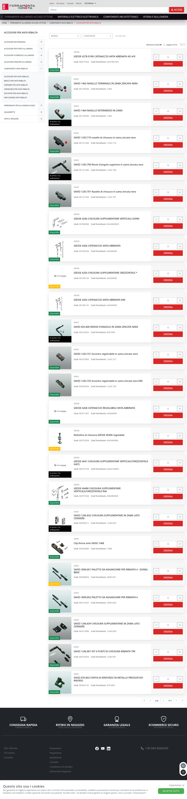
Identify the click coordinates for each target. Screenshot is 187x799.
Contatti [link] (70, 3)
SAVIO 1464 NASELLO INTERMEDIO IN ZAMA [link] (98, 110)
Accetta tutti (171, 791)
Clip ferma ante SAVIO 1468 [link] (89, 543)
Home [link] (4, 23)
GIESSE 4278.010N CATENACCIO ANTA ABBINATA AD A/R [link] (104, 56)
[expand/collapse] (41, 42)
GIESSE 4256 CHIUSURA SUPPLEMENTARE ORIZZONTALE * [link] (105, 272)
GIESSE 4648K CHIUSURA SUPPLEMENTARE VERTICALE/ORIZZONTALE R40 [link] (97, 490)
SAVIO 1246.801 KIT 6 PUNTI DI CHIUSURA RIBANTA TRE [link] (104, 651)
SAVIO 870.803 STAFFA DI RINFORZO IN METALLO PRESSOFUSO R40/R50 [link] (108, 679)
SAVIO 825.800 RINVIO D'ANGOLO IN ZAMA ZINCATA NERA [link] (106, 327)
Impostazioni (176, 785)
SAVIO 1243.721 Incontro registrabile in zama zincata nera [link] (106, 354)
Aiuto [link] (52, 3)
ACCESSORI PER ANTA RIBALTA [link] (88, 23)
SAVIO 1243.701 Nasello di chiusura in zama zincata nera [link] (105, 191)
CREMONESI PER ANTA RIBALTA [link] (17, 89)
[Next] (176, 700)
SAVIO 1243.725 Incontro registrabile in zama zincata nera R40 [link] (108, 381)
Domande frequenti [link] (60, 771)
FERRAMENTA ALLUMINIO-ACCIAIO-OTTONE (29, 16)
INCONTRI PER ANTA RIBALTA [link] (16, 93)
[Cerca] (108, 9)
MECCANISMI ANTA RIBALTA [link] (15, 97)
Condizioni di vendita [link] (61, 766)
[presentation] (2, 17)
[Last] (182, 700)
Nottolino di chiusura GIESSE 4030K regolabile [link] (99, 435)
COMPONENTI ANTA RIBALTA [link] (61, 23)
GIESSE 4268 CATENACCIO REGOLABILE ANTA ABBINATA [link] (104, 408)
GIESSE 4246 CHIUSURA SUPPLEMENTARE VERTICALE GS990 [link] (106, 218)
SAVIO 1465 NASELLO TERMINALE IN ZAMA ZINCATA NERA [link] (106, 83)
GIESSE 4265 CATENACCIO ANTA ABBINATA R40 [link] (99, 299)
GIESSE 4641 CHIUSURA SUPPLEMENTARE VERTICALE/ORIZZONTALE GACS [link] (111, 463)
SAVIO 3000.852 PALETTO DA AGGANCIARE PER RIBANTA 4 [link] (106, 597)
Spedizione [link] (56, 757)
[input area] (168, 57)
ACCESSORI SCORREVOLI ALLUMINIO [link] (19, 55)
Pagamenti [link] (55, 752)
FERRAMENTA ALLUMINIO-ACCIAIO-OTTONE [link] (28, 23)
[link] (19, 6)
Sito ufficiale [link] (10, 748)
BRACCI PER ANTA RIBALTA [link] (15, 81)
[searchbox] (78, 39)
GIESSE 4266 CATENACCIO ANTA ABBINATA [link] (97, 245)
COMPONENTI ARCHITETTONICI (120, 16)
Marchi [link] (79, 3)
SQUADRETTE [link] (9, 112)
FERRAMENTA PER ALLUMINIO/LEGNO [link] (19, 105)
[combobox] (64, 36)
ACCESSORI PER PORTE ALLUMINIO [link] (18, 48)
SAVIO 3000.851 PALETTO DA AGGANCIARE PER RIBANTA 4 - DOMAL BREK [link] (111, 571)
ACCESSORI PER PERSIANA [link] (14, 42)
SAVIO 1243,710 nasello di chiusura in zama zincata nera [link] (105, 137)
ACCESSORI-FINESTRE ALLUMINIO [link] (18, 62)
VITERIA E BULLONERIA (155, 16)
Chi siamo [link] (60, 3)
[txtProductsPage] (164, 700)
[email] (183, 765)
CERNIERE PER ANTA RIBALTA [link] (16, 85)
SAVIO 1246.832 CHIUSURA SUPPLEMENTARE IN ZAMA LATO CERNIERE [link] (107, 517)
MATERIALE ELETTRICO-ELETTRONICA (78, 16)
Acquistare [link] (55, 748)
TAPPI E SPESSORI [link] (11, 119)
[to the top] (183, 772)
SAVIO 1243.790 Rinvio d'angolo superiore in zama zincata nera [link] (108, 164)
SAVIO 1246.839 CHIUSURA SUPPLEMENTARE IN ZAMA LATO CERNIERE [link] (107, 625)
